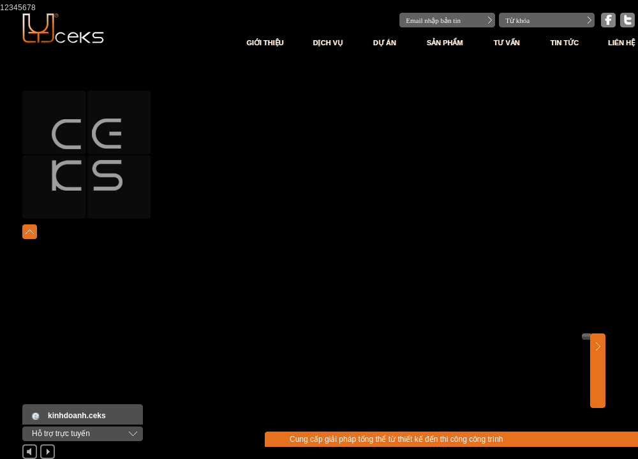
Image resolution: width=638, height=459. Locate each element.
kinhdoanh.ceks (77, 415)
